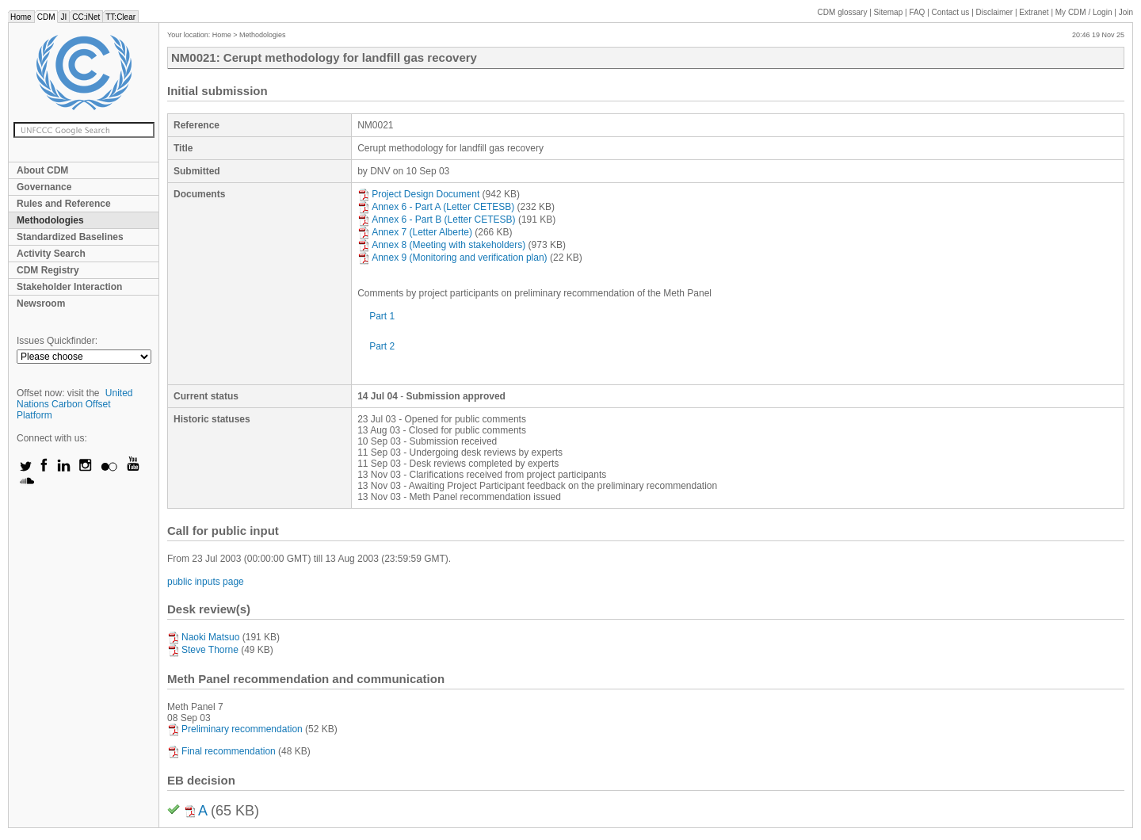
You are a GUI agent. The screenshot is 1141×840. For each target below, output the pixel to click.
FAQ (917, 12)
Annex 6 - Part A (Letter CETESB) (435, 206)
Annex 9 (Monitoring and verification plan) (452, 257)
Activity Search (51, 253)
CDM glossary (843, 12)
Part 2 (382, 346)
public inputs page (205, 581)
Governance (44, 187)
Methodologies (50, 220)
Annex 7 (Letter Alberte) (414, 232)
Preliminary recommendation (235, 729)
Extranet (1033, 12)
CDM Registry (48, 270)
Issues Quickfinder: (57, 340)
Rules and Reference (64, 203)
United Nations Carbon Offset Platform (75, 404)
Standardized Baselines (70, 236)
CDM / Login (1084, 12)
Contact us (951, 12)
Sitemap (888, 12)
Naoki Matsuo (203, 637)
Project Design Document (418, 194)
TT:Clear (120, 17)
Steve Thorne (203, 649)
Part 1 (382, 316)
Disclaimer (994, 12)
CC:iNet (86, 17)
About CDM (42, 170)
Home (21, 17)
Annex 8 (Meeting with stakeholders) (441, 244)
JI (63, 17)
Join (1126, 12)
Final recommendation (221, 751)
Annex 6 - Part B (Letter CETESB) (436, 219)
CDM (46, 17)
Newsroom (41, 303)
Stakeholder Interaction (69, 286)
